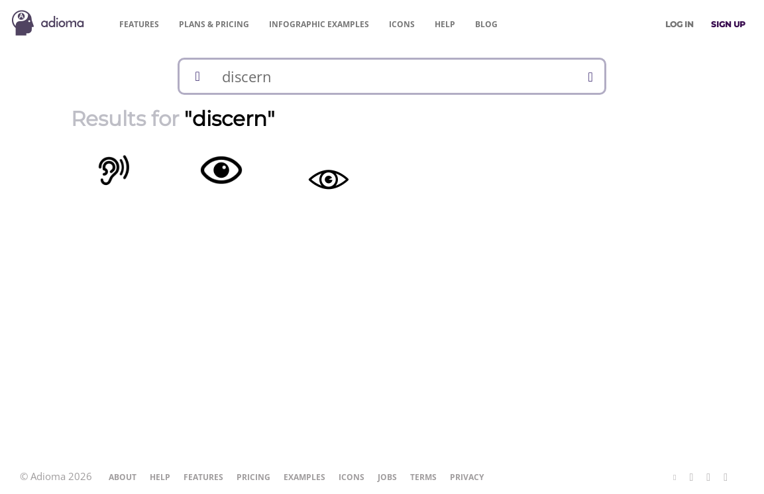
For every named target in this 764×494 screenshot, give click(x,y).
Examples (319, 24)
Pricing (214, 24)
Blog (486, 24)
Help (445, 24)
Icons (402, 24)
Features (139, 24)
